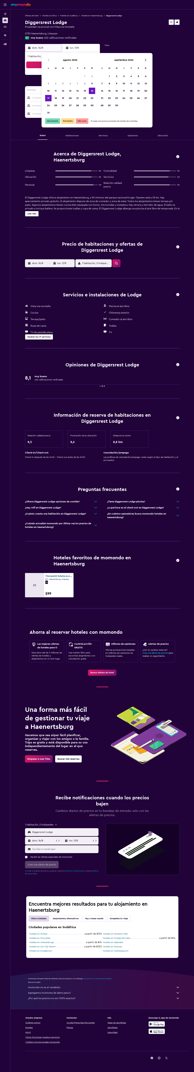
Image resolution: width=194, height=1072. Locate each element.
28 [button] (77, 105)
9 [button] (92, 83)
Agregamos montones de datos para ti (104, 993)
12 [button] (63, 91)
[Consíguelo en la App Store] (157, 1031)
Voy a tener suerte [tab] (94, 919)
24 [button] (48, 105)
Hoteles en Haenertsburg (91, 16)
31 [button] (48, 112)
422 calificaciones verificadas (60, 38)
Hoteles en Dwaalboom (40, 951)
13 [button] (70, 91)
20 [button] (70, 98)
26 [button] (63, 105)
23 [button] (92, 98)
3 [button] (48, 83)
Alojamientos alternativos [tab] (66, 919)
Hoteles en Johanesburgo (41, 942)
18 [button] (56, 98)
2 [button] (92, 76)
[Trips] (5, 35)
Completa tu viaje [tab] (119, 919)
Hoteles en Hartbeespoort (115, 951)
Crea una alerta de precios (155, 653)
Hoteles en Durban (38, 934)
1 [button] (84, 76)
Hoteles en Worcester (39, 938)
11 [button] (56, 91)
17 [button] (48, 98)
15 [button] (85, 91)
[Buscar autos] (5, 27)
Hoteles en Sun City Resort (42, 947)
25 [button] (55, 105)
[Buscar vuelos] (5, 14)
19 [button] (63, 98)
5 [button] (63, 83)
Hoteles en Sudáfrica (69, 16)
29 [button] (84, 105)
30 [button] (92, 105)
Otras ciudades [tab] (38, 919)
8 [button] (84, 83)
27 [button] (70, 105)
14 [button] (77, 91)
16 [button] (92, 91)
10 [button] (48, 91)
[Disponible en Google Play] (157, 1024)
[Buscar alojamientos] (5, 20)
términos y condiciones (74, 871)
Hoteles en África (49, 16)
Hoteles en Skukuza (112, 947)
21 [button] (77, 98)
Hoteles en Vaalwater (113, 942)
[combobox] (65, 832)
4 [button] (55, 83)
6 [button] (70, 83)
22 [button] (84, 98)
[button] (5, 4)
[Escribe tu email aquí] (65, 849)
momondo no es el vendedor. (104, 987)
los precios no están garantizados (97, 978)
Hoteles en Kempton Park (115, 934)
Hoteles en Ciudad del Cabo (116, 938)
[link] (102, 673)
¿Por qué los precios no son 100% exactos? (104, 998)
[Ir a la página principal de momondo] (21, 4)
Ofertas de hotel (32, 16)
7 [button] (77, 83)
